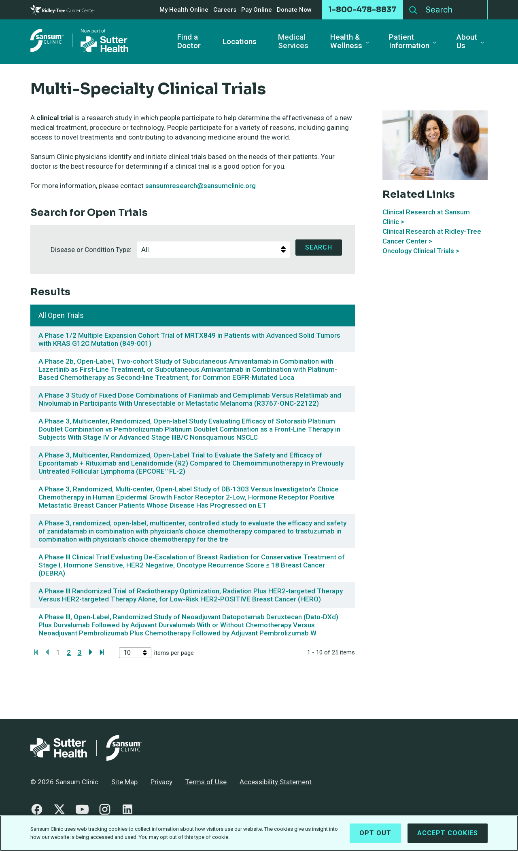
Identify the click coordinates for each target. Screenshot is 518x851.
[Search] (454, 9)
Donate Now (294, 9)
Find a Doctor (189, 41)
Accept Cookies (447, 833)
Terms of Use (206, 782)
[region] (259, 833)
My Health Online (183, 9)
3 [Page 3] (79, 652)
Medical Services (293, 41)
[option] (207, 249)
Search (413, 8)
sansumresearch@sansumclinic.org (200, 186)
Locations (240, 42)
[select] (284, 249)
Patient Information (409, 41)
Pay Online (256, 9)
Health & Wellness (346, 41)
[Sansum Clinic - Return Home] (81, 42)
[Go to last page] (102, 652)
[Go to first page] (36, 652)
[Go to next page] (91, 652)
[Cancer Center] (62, 9)
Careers (224, 9)
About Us (466, 41)
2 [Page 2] (69, 652)
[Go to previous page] (47, 652)
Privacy (161, 782)
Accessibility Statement (276, 782)
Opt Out (375, 833)
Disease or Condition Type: (93, 247)
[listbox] (213, 249)
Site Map (124, 782)
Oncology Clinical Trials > (420, 251)
